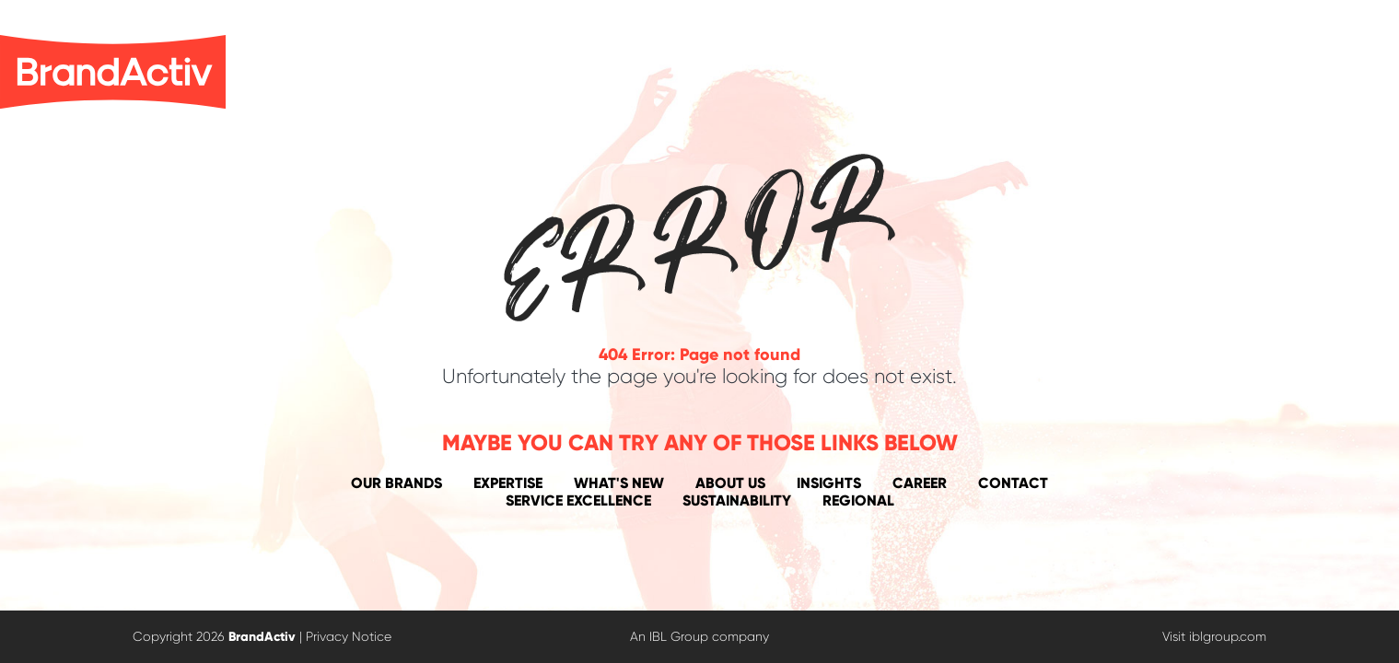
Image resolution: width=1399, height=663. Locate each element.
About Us (730, 483)
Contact (1013, 483)
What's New (619, 483)
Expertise (507, 483)
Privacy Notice (348, 636)
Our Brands (396, 483)
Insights (829, 483)
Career (919, 483)
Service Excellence (578, 500)
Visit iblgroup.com (1214, 636)
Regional (858, 500)
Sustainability (736, 500)
